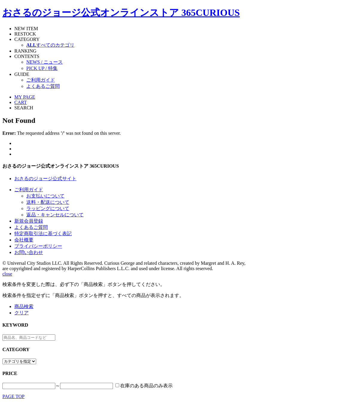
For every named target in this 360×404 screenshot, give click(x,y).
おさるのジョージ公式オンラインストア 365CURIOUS (121, 12)
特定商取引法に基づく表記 (43, 233)
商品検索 (23, 306)
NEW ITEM (26, 28)
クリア (21, 312)
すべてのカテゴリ (50, 45)
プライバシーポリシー (38, 246)
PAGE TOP (13, 396)
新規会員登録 (28, 221)
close (7, 273)
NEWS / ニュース (44, 62)
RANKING (25, 50)
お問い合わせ (28, 252)
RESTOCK (25, 33)
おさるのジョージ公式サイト (45, 178)
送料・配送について (47, 202)
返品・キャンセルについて (55, 214)
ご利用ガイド (40, 79)
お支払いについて (45, 195)
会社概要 (23, 239)
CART (20, 102)
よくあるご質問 (43, 86)
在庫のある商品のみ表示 (146, 385)
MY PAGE (24, 97)
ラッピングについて (47, 208)
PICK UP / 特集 (42, 68)
